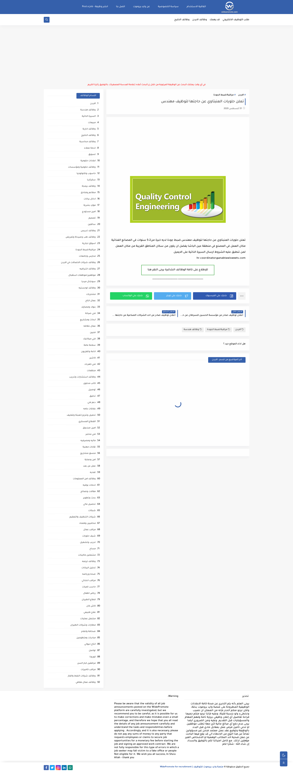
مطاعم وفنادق (88, 193)
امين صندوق (89, 428)
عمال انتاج (90, 301)
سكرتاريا (91, 180)
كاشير (93, 358)
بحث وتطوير (89, 498)
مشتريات (91, 294)
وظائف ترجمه (89, 561)
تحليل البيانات (88, 568)
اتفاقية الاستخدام (196, 6)
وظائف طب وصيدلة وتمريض (81, 237)
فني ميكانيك (89, 339)
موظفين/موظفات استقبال (82, 275)
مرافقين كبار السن (86, 663)
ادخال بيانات (90, 199)
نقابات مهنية (89, 447)
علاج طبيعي (90, 612)
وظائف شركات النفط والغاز (82, 676)
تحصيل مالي (89, 504)
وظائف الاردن (199, 20)
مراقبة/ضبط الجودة (223, 95)
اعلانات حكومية (88, 161)
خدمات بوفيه (89, 485)
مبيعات (92, 123)
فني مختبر (91, 434)
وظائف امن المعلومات (84, 479)
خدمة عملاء (90, 148)
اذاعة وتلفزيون (88, 352)
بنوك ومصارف (88, 307)
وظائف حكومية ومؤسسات (82, 167)
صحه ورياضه (89, 574)
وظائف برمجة (89, 186)
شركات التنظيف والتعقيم (83, 517)
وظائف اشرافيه (88, 269)
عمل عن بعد (89, 466)
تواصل (92, 650)
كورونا (93, 657)
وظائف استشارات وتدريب (82, 377)
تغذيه (93, 472)
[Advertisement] (146, 54)
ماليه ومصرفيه (88, 441)
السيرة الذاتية (89, 116)
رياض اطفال (89, 593)
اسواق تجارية (89, 243)
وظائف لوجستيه (87, 288)
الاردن (241, 95)
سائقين (92, 224)
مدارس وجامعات (87, 256)
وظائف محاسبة (87, 142)
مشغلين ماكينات (87, 555)
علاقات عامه (89, 409)
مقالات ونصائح (88, 491)
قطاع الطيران (89, 600)
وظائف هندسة (193, 329)
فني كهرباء (90, 364)
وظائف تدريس (88, 231)
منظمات (91, 371)
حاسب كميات (89, 587)
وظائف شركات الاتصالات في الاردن (78, 263)
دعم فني (91, 402)
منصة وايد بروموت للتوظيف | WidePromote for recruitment (191, 767)
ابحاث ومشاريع (88, 320)
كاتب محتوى (89, 383)
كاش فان (91, 606)
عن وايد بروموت (141, 6)
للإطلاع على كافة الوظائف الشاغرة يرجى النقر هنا (178, 269)
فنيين (93, 332)
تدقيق (93, 396)
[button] (214, 296)
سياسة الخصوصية (168, 6)
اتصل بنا (120, 6)
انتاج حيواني (90, 644)
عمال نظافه (90, 326)
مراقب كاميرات (88, 670)
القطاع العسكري (87, 422)
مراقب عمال (89, 530)
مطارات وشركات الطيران (83, 625)
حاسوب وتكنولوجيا (86, 173)
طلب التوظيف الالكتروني (236, 20)
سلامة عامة (90, 345)
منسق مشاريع (88, 453)
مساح (93, 549)
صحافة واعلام (88, 631)
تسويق (92, 154)
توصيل (92, 390)
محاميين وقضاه (87, 523)
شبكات (92, 511)
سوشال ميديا (88, 282)
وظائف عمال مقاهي (86, 682)
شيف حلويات (89, 536)
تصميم (92, 218)
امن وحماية (90, 460)
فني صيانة (90, 313)
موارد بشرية (90, 205)
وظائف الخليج (181, 20)
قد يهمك (215, 20)
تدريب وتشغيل (88, 542)
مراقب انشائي (89, 581)
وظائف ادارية (89, 129)
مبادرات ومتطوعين (86, 638)
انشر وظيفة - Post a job (95, 6)
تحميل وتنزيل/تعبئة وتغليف (81, 415)
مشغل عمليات (88, 619)
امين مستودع (89, 212)
